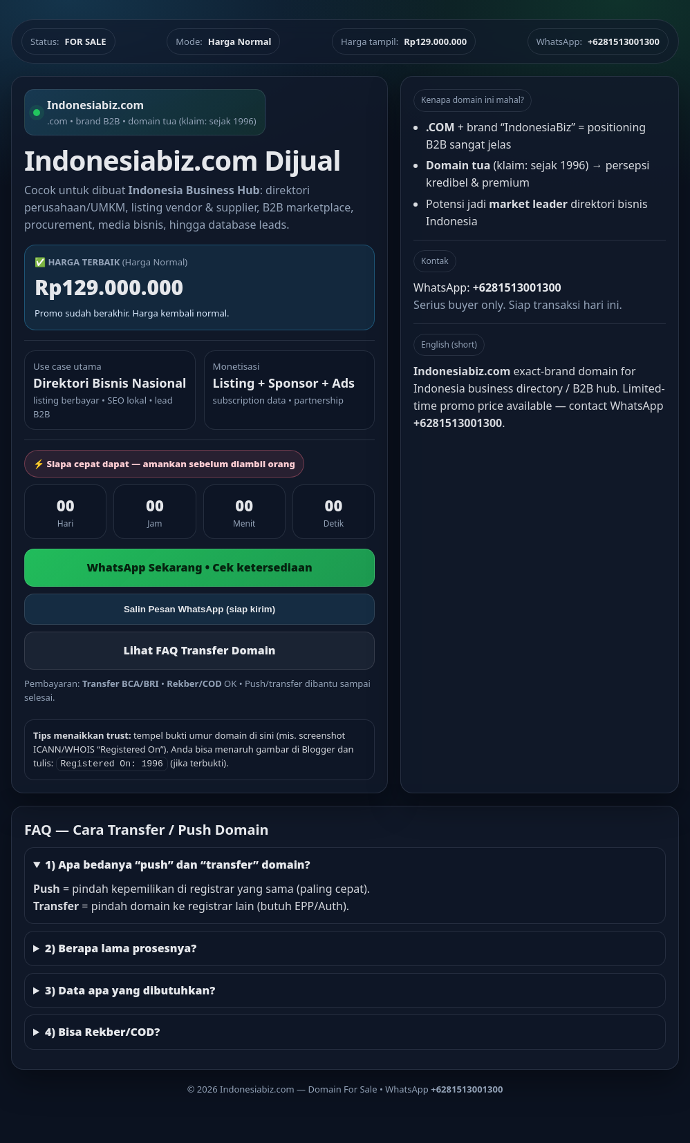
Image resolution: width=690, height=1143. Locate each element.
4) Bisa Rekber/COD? (102, 1030)
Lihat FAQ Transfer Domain (200, 650)
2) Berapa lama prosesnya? (120, 946)
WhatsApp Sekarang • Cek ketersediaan (199, 567)
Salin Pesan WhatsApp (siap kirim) (199, 609)
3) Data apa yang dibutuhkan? (130, 988)
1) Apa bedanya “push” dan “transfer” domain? (177, 863)
